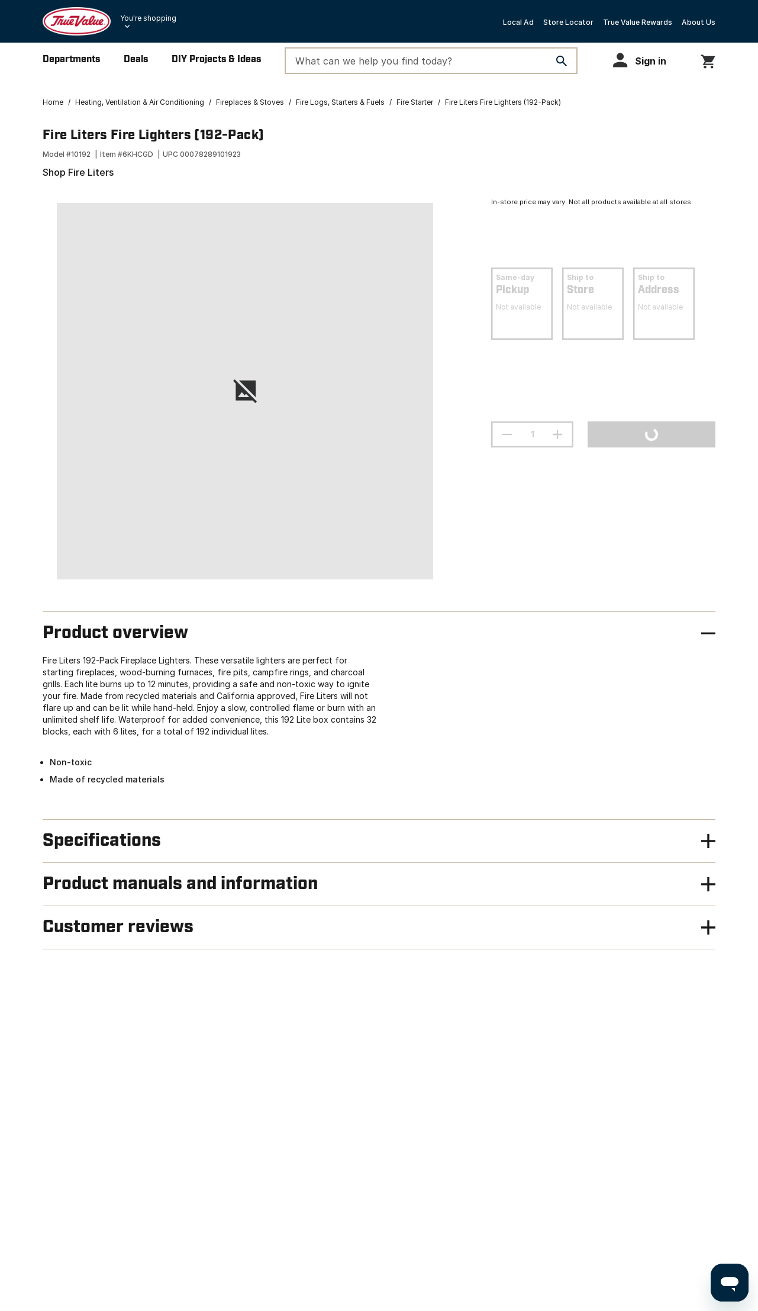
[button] (645, 60)
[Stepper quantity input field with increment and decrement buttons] (532, 434)
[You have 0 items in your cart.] (708, 59)
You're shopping (148, 18)
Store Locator (568, 22)
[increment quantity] (557, 434)
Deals (136, 59)
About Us (698, 22)
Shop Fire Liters (78, 172)
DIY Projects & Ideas (216, 59)
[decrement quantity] (507, 434)
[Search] (561, 61)
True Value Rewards (637, 22)
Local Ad (518, 22)
